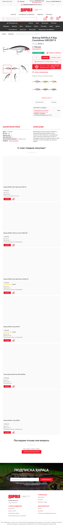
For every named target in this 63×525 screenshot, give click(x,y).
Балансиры (45, 23)
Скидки (41, 510)
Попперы (53, 23)
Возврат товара (43, 501)
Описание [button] (53, 102)
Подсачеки (23, 29)
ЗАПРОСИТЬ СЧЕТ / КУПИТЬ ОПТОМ (47, 61)
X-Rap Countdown (13, 140)
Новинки (40, 14)
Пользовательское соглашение (18, 515)
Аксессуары (32, 29)
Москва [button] (43, 107)
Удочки (58, 26)
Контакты (49, 14)
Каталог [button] (13, 14)
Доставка (41, 496)
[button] (36, 2)
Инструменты (13, 29)
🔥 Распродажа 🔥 (12, 23)
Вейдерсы (6, 26)
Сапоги (36, 26)
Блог (40, 507)
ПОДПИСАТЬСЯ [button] (46, 479)
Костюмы (44, 26)
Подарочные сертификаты (46, 29)
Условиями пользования (30, 483)
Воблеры (23, 23)
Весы (21, 26)
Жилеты (14, 26)
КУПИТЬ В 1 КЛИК (55, 57)
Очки (37, 23)
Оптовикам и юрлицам (26, 14)
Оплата (41, 499)
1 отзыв (14, 284)
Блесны (31, 23)
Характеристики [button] (39, 102)
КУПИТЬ (7, 198)
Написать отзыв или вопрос (31, 451)
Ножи (51, 26)
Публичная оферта (14, 512)
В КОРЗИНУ (45, 57)
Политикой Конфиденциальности (39, 482)
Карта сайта (13, 510)
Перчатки (28, 26)
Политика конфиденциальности (47, 512)
